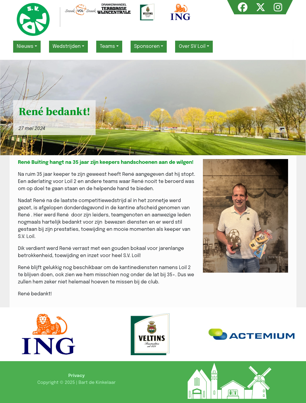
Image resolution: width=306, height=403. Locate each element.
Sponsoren (147, 46)
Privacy (76, 375)
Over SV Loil (192, 46)
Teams (107, 46)
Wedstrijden (67, 46)
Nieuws (25, 46)
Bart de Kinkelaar (97, 382)
